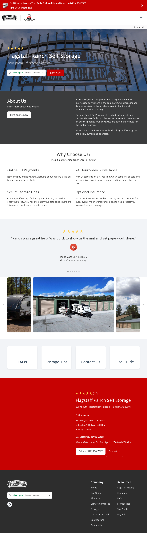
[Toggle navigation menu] (142, 18)
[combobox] (26, 73)
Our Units (96, 505)
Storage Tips (123, 516)
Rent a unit (139, 27)
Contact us (117, 465)
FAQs (120, 511)
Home (94, 500)
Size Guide (122, 522)
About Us (95, 511)
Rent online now (19, 114)
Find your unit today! (21, 7)
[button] (68, 271)
